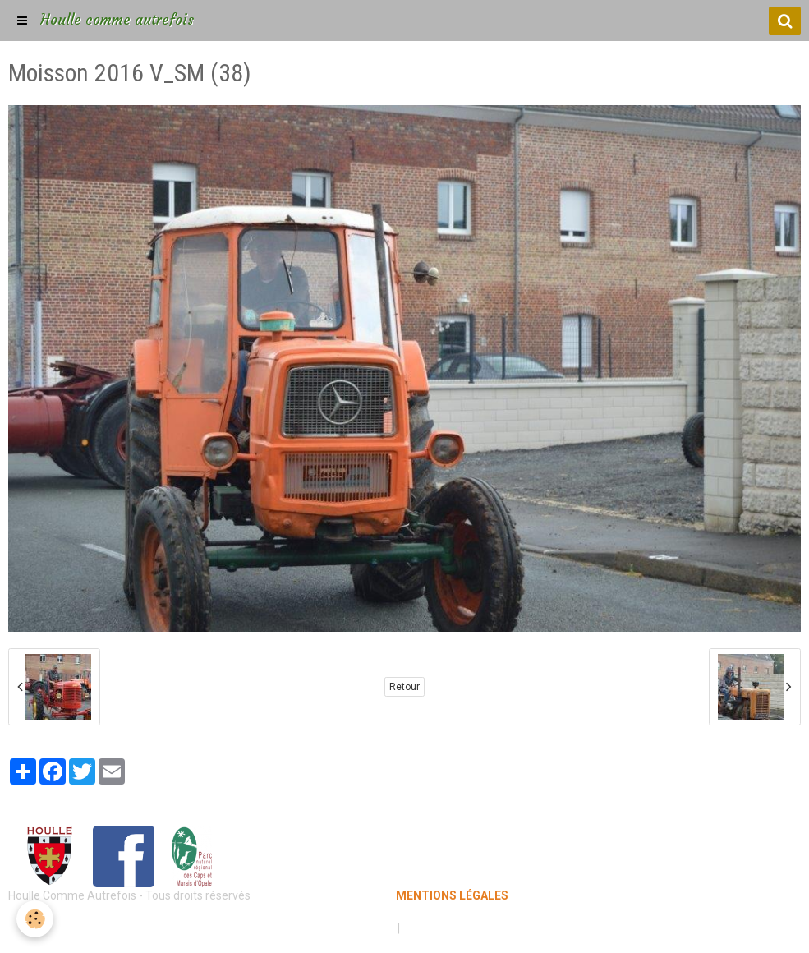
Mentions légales (347, 928)
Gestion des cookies (455, 928)
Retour (404, 687)
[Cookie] (34, 918)
